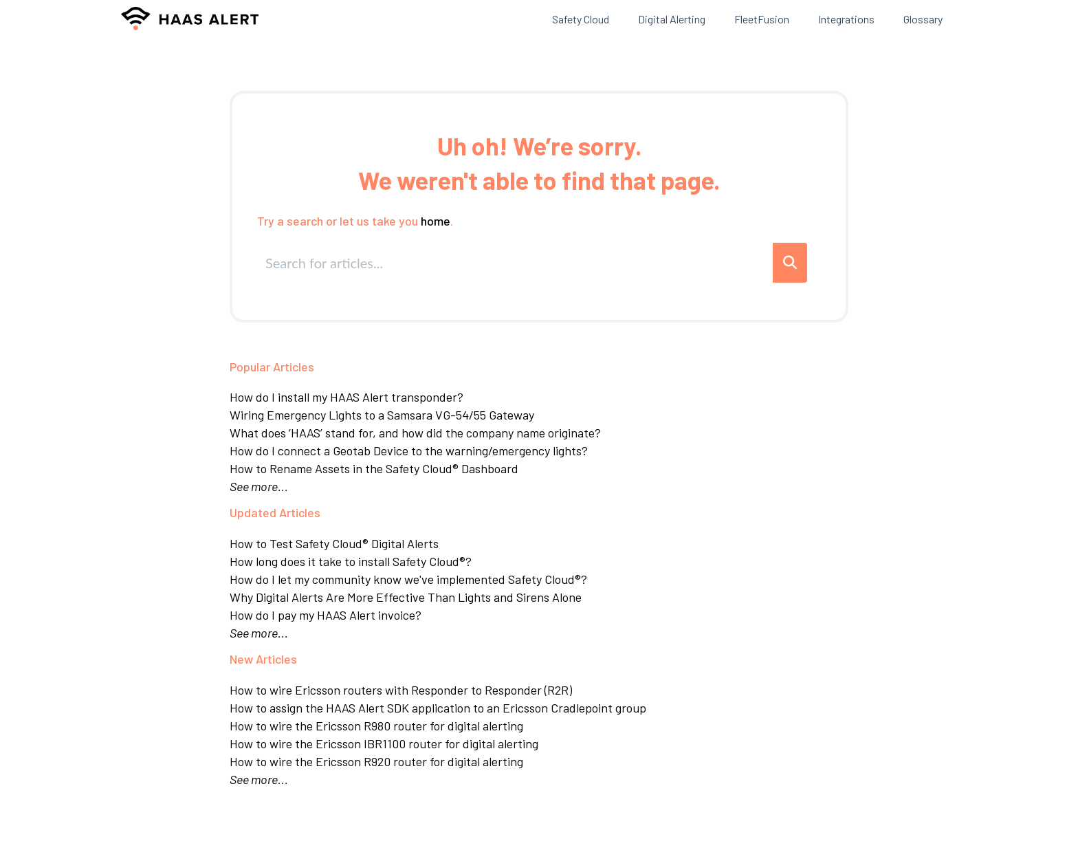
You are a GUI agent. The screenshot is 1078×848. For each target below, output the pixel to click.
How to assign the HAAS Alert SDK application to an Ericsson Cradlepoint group (438, 707)
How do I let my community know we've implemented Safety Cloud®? (408, 579)
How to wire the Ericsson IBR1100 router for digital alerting (384, 743)
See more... (259, 486)
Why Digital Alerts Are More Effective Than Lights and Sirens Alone (406, 597)
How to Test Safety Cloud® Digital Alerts (334, 543)
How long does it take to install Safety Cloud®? (351, 561)
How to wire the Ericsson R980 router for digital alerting (376, 725)
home (435, 220)
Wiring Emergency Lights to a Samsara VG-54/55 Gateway (382, 414)
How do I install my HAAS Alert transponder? (346, 396)
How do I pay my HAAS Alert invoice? (325, 614)
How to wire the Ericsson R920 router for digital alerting (376, 761)
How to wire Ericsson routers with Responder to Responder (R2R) (401, 689)
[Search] (790, 263)
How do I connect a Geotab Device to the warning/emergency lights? (409, 450)
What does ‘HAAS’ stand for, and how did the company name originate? (415, 432)
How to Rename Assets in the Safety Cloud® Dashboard (374, 468)
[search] (516, 263)
